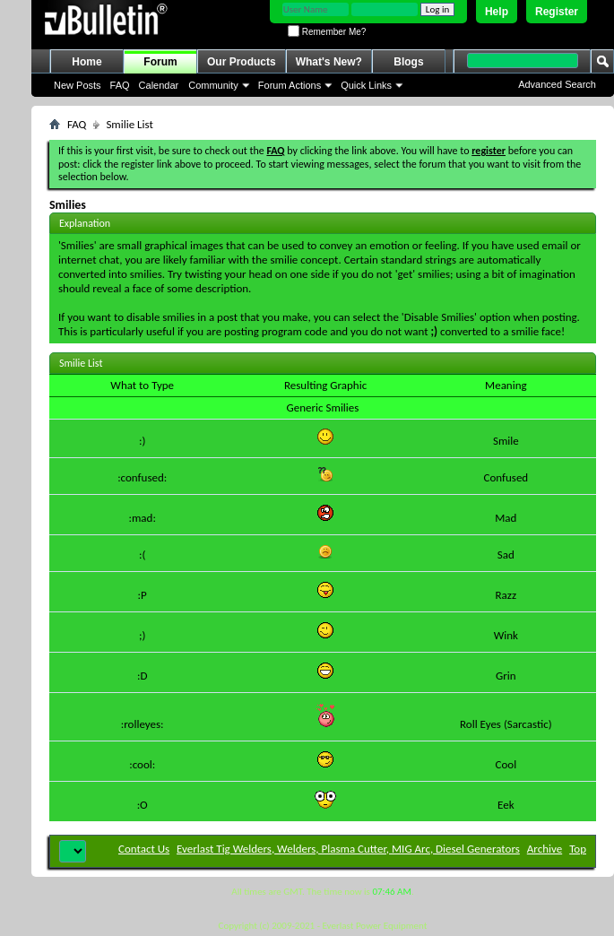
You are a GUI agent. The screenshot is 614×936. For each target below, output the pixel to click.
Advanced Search (557, 84)
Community (213, 85)
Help (496, 11)
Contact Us (143, 848)
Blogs (408, 62)
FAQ (120, 85)
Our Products (241, 62)
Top (577, 848)
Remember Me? (327, 32)
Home (86, 62)
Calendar (159, 85)
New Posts (77, 85)
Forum (160, 62)
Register (556, 11)
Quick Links (366, 85)
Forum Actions (289, 85)
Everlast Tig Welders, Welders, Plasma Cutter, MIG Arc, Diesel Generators (348, 848)
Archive (544, 848)
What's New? (329, 62)
